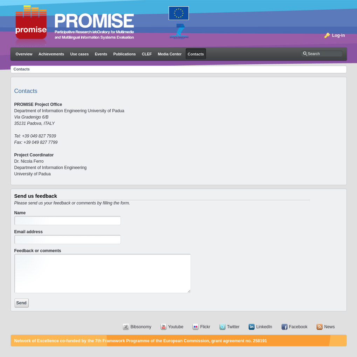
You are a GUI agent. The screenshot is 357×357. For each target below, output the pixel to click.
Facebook (298, 326)
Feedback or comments (37, 250)
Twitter (233, 326)
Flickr (205, 326)
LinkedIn (264, 326)
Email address (28, 231)
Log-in (338, 35)
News (329, 326)
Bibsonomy (140, 326)
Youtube (176, 326)
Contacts (22, 69)
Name (20, 212)
